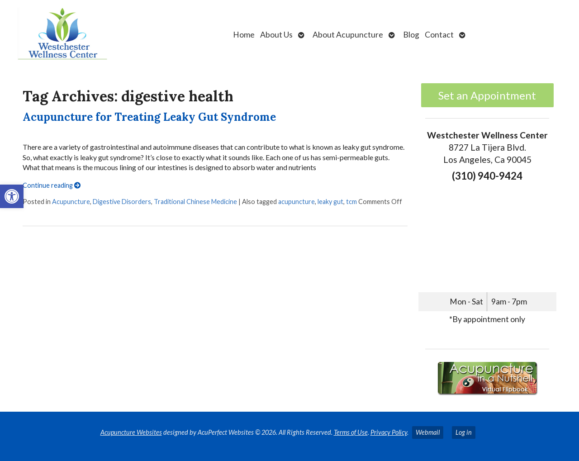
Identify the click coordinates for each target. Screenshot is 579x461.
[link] (12, 196)
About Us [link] (276, 34)
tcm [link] (351, 201)
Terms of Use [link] (351, 432)
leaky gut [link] (330, 201)
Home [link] (244, 34)
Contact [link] (439, 34)
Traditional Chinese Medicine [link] (195, 201)
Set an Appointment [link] (487, 95)
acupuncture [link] (296, 201)
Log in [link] (464, 432)
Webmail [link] (428, 432)
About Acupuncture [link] (348, 34)
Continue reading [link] (52, 185)
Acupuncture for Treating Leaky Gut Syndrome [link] (149, 117)
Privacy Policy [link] (388, 432)
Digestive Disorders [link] (122, 201)
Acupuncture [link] (71, 201)
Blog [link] (411, 34)
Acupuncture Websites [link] (131, 432)
